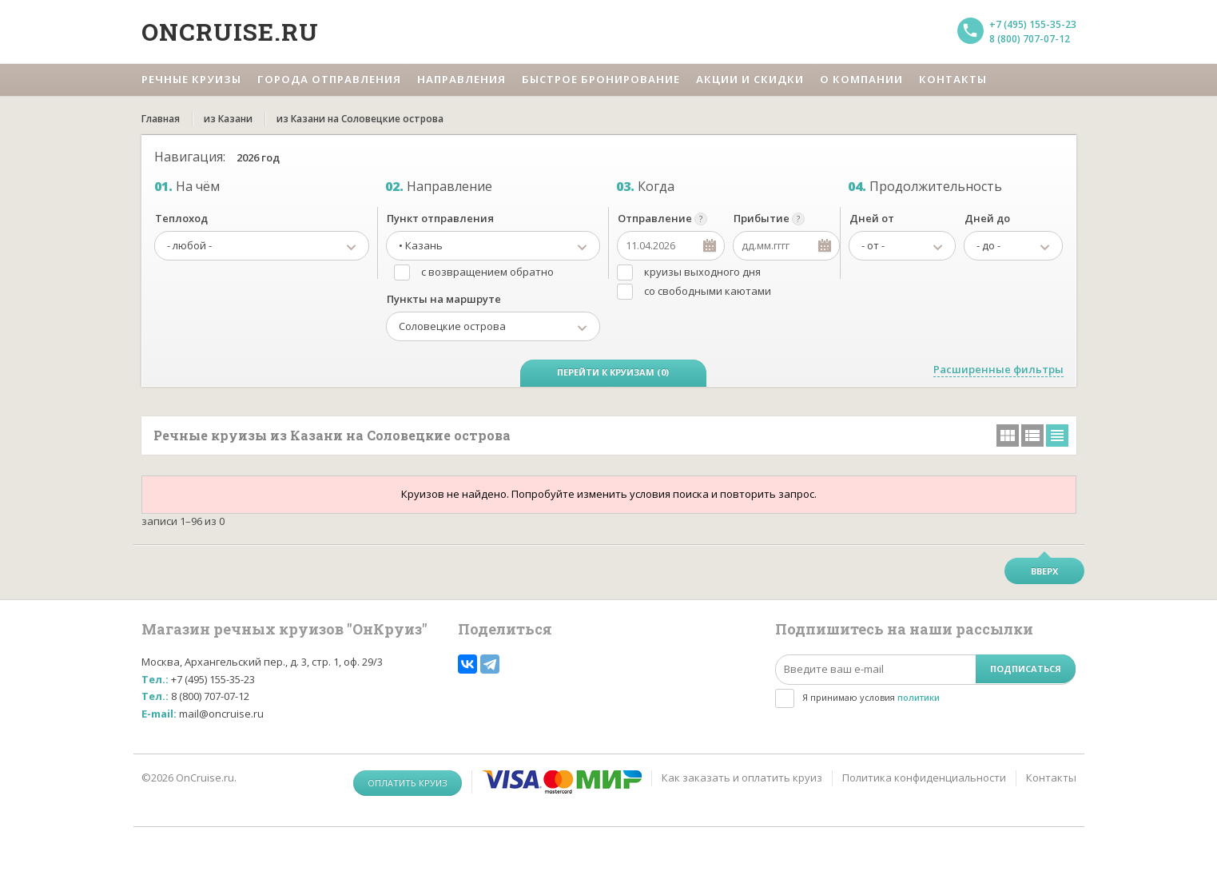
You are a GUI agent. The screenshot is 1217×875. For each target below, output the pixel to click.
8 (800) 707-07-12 (1029, 39)
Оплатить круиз (407, 783)
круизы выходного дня (702, 271)
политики (918, 697)
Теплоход (181, 218)
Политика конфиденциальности (924, 777)
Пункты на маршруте (444, 299)
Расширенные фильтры (998, 369)
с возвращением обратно (487, 271)
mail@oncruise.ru (221, 713)
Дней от (871, 218)
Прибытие (761, 218)
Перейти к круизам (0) (613, 372)
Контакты (1051, 777)
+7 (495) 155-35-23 (1032, 24)
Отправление (655, 218)
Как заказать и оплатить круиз (742, 777)
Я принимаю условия (871, 697)
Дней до (987, 218)
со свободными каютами (707, 291)
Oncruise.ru (230, 31)
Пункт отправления (440, 218)
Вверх (1044, 571)
